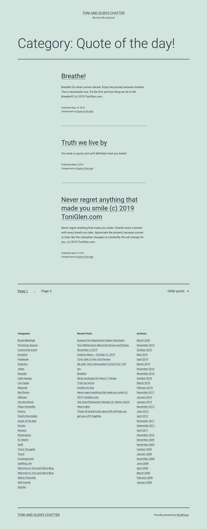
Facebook (23, 359)
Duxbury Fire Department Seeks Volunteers (101, 340)
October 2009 (144, 449)
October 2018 (144, 378)
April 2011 (142, 430)
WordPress (183, 514)
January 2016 (144, 397)
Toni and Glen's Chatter (103, 13)
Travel (21, 454)
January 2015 (144, 401)
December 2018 (145, 368)
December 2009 (145, 439)
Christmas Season (28, 345)
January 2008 (144, 482)
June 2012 (142, 411)
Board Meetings (26, 340)
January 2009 (144, 454)
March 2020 (143, 340)
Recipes (22, 430)
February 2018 (145, 387)
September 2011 (146, 425)
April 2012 (142, 416)
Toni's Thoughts (26, 449)
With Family (24, 482)
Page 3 (46, 291)
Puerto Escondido (27, 416)
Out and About (26, 401)
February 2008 (145, 477)
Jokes (21, 368)
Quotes (22, 425)
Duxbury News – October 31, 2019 (96, 354)
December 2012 (145, 406)
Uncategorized (26, 458)
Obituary (22, 397)
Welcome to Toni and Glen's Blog (36, 468)
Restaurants (24, 435)
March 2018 (143, 383)
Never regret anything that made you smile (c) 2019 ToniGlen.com (99, 208)
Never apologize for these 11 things (96, 378)
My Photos (24, 392)
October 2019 (144, 349)
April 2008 (142, 468)
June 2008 (142, 463)
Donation (23, 354)
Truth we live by (84, 143)
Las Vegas (23, 383)
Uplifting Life (25, 463)
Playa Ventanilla (26, 406)
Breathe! (73, 76)
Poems (21, 411)
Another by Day (85, 387)
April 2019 (142, 359)
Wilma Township (27, 477)
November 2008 (146, 458)
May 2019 (142, 354)
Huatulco (23, 364)
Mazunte (22, 387)
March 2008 (143, 473)
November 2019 (146, 345)
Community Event (27, 349)
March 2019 (143, 364)
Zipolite (22, 487)
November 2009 (146, 444)
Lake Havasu (25, 378)
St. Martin (23, 439)
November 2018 (146, 373)
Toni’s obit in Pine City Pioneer (94, 359)
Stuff (20, 444)
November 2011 (146, 420)
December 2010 (145, 435)
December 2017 (145, 392)
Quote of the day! (85, 111)
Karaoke (22, 373)
